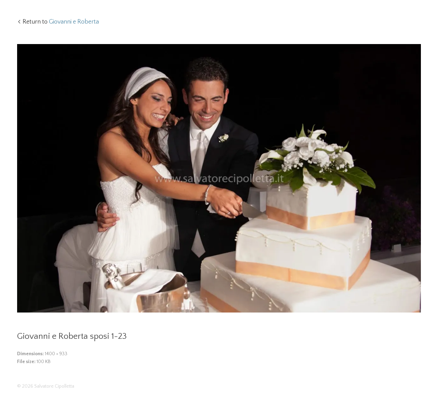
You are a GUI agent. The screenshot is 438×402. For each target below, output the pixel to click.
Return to (61, 21)
